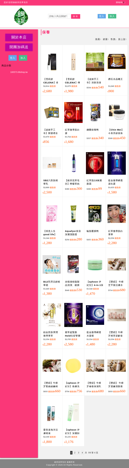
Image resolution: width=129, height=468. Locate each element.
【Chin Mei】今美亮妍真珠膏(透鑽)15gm (116, 133)
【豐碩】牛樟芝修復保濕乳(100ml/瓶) (94, 386)
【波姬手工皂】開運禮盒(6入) (50, 133)
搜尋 (75, 16)
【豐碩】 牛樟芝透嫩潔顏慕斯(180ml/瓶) (116, 386)
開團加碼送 (19, 47)
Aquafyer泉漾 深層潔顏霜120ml (73, 234)
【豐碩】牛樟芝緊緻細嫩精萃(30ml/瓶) (50, 386)
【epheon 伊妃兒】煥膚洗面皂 (72, 386)
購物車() (120, 2)
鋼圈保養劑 (93, 129)
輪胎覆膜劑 (93, 231)
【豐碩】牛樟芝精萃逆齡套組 (115, 335)
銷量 (105, 39)
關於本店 (19, 37)
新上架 (122, 39)
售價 (113, 39)
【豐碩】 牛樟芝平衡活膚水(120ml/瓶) (116, 285)
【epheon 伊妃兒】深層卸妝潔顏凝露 (72, 433)
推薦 (97, 39)
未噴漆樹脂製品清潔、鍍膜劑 (72, 285)
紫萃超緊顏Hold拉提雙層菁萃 (72, 335)
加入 (112, 16)
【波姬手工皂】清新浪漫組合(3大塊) (94, 82)
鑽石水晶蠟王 (115, 79)
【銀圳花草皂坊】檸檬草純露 (72, 184)
